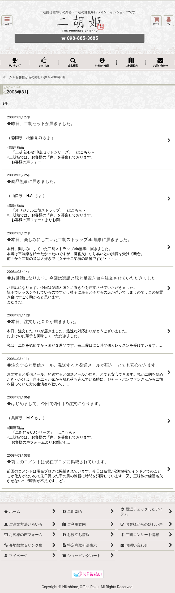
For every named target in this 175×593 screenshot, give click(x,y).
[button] (6, 20)
